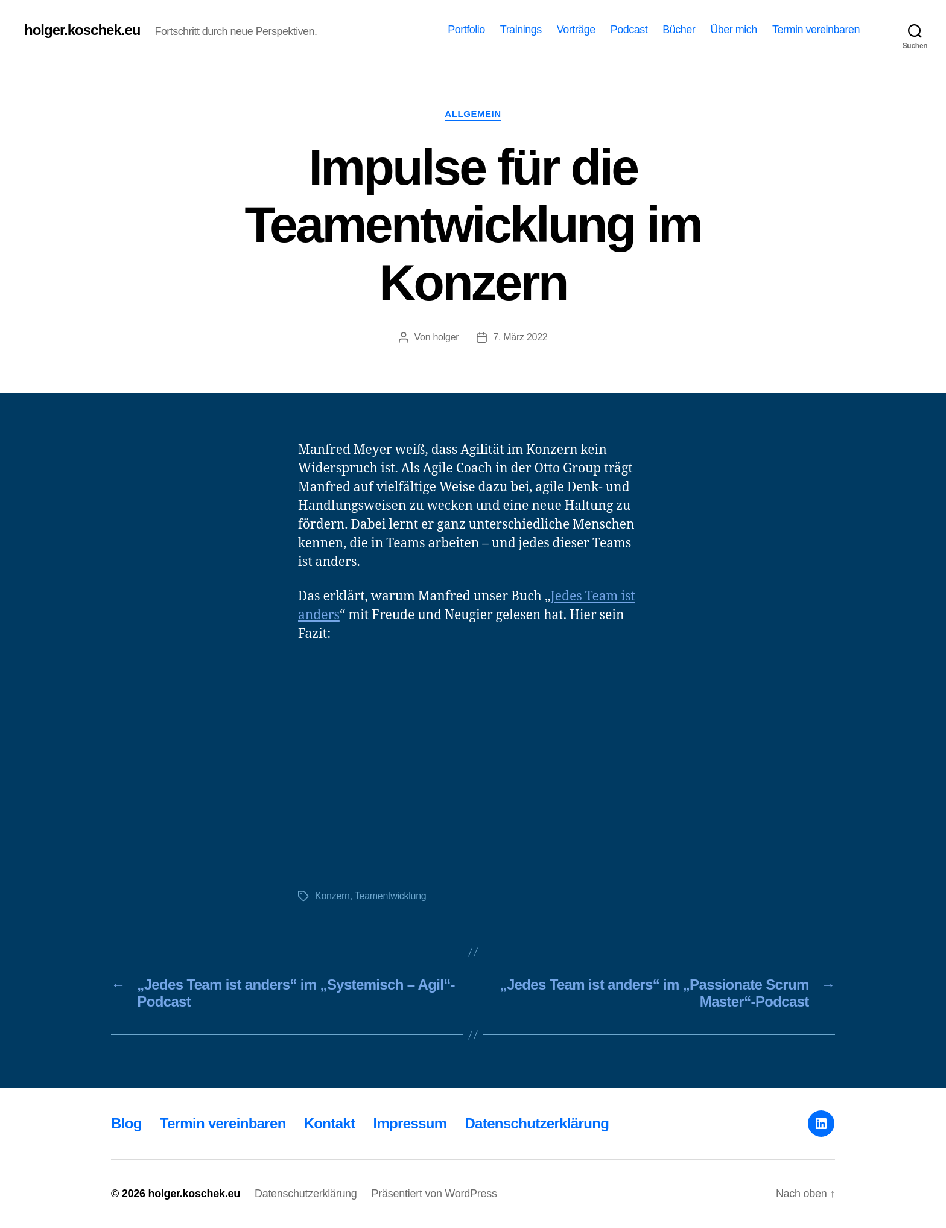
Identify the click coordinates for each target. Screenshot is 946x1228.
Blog (126, 1123)
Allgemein (473, 114)
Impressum (409, 1123)
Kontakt (329, 1123)
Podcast (629, 30)
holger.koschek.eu (82, 30)
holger (446, 337)
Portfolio (466, 30)
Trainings (521, 30)
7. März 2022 (520, 337)
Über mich (733, 30)
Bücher (678, 30)
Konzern (332, 896)
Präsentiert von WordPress (434, 1194)
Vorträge (576, 30)
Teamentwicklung (391, 896)
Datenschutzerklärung (537, 1123)
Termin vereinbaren (816, 30)
